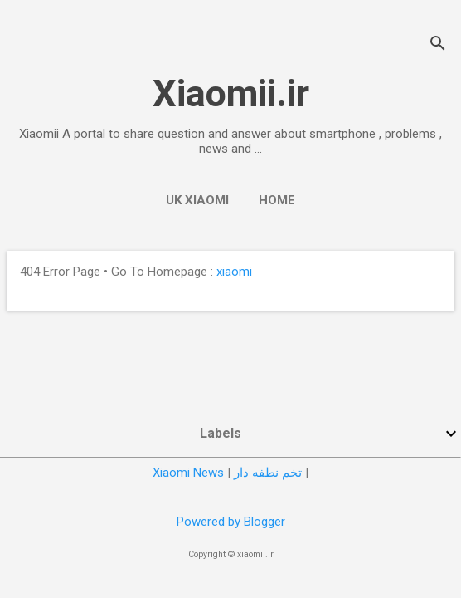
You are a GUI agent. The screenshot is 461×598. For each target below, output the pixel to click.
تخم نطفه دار (268, 472)
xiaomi (234, 271)
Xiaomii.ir (231, 93)
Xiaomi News (188, 472)
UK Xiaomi (197, 200)
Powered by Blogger (231, 521)
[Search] (438, 45)
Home (277, 200)
